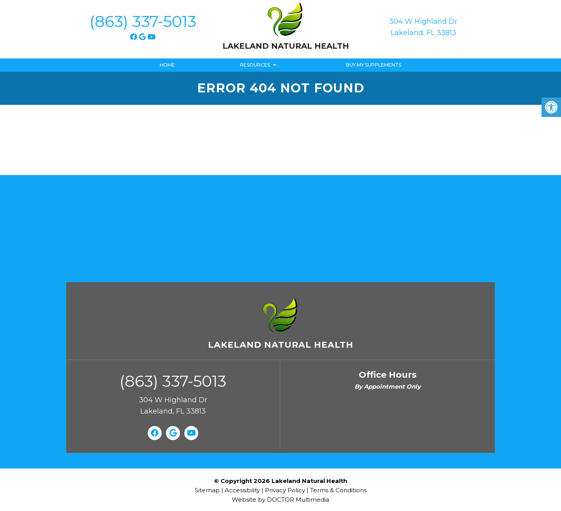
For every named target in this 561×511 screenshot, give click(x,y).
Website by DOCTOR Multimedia (280, 499)
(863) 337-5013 (143, 21)
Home (167, 65)
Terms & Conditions (338, 490)
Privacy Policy (286, 490)
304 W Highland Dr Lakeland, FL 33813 (423, 27)
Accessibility (242, 490)
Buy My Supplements (373, 65)
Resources (255, 65)
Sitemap (207, 490)
